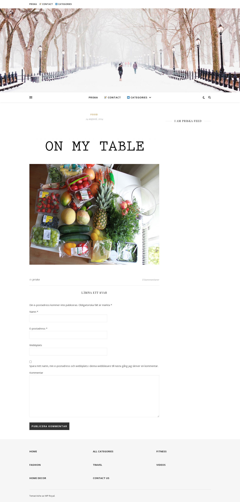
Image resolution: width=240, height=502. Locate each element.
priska (36, 279)
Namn (33, 311)
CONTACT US (101, 478)
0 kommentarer (150, 279)
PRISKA (33, 4)
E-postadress (38, 328)
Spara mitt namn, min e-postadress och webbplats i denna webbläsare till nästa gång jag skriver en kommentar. (93, 366)
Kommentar (36, 372)
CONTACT (46, 4)
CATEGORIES (63, 4)
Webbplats (35, 345)
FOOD (94, 114)
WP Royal (50, 495)
